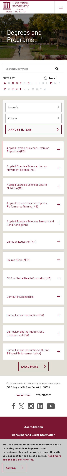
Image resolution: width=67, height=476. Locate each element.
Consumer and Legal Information (33, 434)
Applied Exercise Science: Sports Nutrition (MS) (27, 186)
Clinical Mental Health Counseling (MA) (29, 278)
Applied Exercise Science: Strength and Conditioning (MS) (30, 223)
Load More (29, 366)
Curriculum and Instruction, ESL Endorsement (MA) (25, 333)
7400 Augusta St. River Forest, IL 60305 (28, 387)
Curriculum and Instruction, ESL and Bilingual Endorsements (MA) (28, 351)
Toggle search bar (48, 7)
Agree (11, 467)
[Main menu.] (60, 7)
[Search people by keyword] (29, 68)
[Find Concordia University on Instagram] (31, 406)
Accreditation (33, 426)
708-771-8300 (43, 395)
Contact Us (23, 395)
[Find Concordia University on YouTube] (51, 406)
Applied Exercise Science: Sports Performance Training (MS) (27, 204)
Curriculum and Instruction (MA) (25, 315)
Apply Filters (20, 129)
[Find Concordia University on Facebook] (13, 406)
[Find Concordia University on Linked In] (40, 406)
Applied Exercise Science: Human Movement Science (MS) (27, 167)
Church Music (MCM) (18, 260)
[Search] (59, 68)
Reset (52, 78)
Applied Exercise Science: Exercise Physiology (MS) (28, 149)
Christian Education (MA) (21, 241)
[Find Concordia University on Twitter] (21, 406)
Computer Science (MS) (20, 296)
